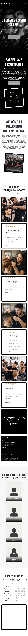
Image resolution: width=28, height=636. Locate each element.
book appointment (14, 37)
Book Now (14, 500)
